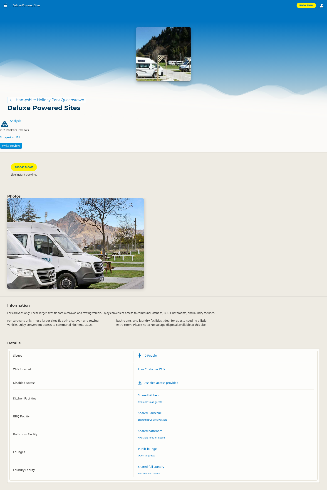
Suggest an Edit (11, 137)
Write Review (11, 146)
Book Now (306, 5)
